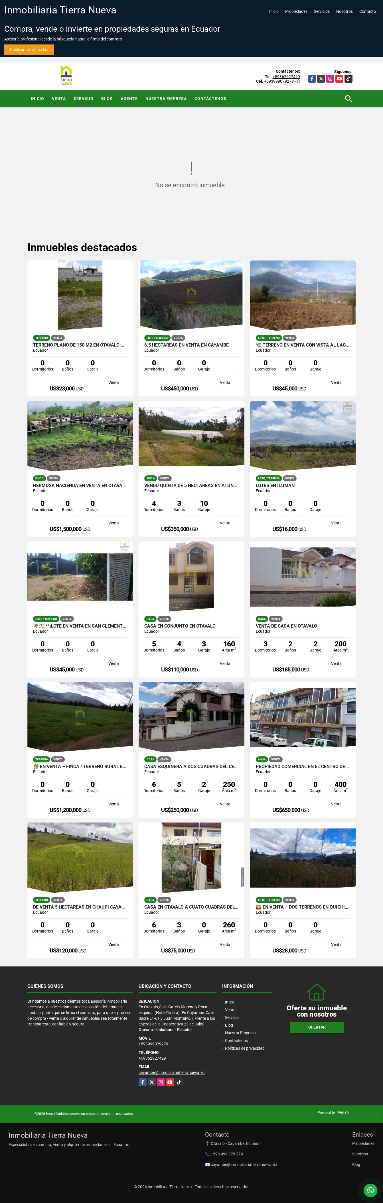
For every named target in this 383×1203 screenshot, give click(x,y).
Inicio (274, 11)
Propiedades (296, 11)
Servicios (322, 11)
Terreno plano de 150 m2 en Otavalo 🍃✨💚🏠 (80, 345)
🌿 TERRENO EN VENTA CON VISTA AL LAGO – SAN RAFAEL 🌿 (303, 345)
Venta (59, 98)
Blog (107, 98)
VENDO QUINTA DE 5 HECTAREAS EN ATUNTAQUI (191, 485)
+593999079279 (279, 81)
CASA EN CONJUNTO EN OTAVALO (180, 626)
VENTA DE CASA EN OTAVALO (286, 626)
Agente (129, 98)
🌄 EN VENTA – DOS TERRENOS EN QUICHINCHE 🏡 (303, 907)
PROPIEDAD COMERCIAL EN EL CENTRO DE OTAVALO (303, 766)
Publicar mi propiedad (29, 49)
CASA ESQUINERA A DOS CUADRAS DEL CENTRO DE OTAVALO (191, 766)
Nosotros (344, 11)
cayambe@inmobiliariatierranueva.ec (171, 1072)
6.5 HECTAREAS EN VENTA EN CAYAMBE (186, 345)
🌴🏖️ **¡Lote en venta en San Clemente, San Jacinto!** (80, 626)
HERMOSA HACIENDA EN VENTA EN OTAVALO (80, 485)
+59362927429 (286, 76)
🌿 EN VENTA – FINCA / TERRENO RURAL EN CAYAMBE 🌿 (80, 766)
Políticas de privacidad (245, 1048)
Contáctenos (210, 98)
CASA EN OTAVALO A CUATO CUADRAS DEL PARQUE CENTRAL (191, 907)
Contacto (367, 11)
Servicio (84, 98)
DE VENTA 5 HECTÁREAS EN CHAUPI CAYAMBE (80, 907)
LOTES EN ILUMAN (275, 485)
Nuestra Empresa (166, 98)
